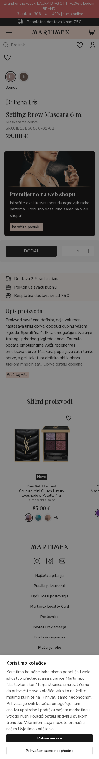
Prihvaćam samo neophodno (49, 750)
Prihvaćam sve (49, 738)
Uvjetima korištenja (36, 729)
